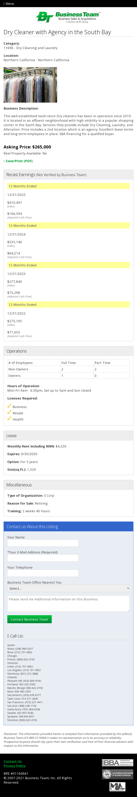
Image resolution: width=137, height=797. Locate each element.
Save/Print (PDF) (18, 161)
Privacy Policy (15, 765)
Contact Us (13, 761)
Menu (9, 3)
